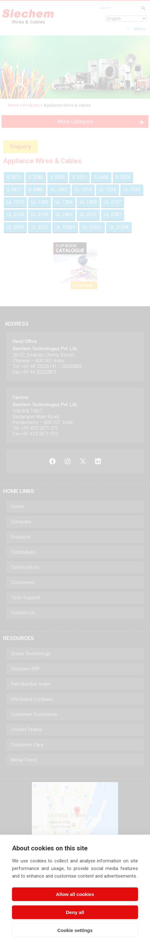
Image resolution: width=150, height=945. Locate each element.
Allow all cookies (75, 894)
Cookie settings (75, 930)
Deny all (75, 912)
